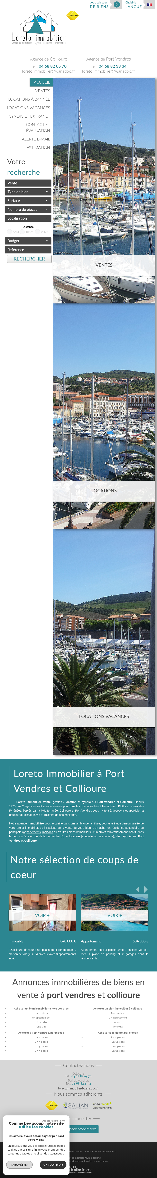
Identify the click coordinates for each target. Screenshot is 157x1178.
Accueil (42, 82)
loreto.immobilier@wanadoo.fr (48, 71)
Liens (60, 1151)
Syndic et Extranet (29, 116)
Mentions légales (28, 1151)
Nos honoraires (47, 1151)
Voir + (42, 915)
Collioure (126, 802)
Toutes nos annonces (86, 1151)
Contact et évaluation (38, 127)
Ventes (42, 90)
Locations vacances (28, 107)
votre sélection (99, 5)
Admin (69, 1151)
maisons (47, 832)
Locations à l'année (29, 99)
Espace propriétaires (78, 1129)
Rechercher (29, 259)
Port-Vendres (106, 802)
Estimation (38, 147)
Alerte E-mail (36, 139)
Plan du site (11, 1151)
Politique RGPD (107, 1151)
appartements (32, 832)
